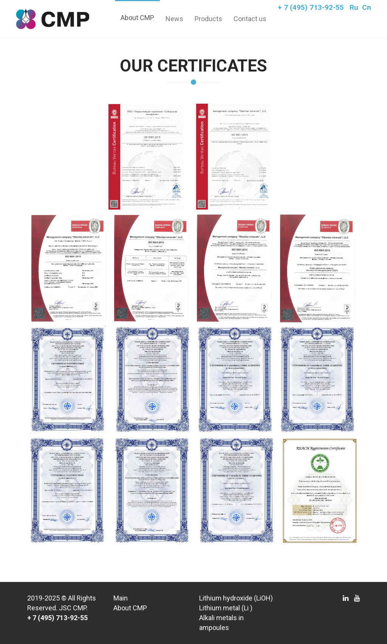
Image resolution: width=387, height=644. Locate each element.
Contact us (250, 19)
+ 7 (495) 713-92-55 (311, 7)
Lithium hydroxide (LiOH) (236, 598)
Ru (354, 7)
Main (120, 598)
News (174, 19)
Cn (366, 7)
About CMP (137, 18)
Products (208, 19)
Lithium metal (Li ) (225, 608)
